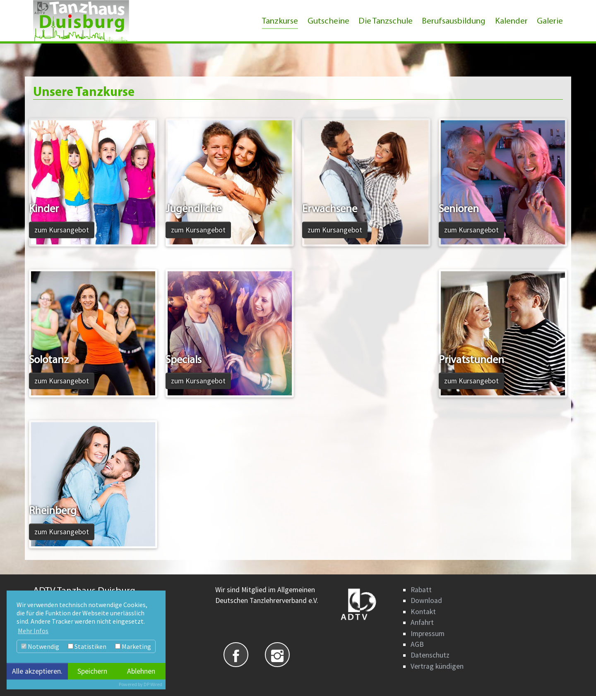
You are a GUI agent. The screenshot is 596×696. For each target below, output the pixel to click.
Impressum (428, 633)
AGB (417, 644)
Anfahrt (422, 622)
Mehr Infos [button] (33, 631)
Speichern (92, 671)
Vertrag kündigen (437, 666)
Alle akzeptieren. (37, 671)
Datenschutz (430, 655)
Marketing (133, 646)
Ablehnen (141, 671)
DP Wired (153, 684)
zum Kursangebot (61, 229)
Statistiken (87, 646)
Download (426, 600)
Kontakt (423, 611)
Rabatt (421, 589)
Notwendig (40, 646)
